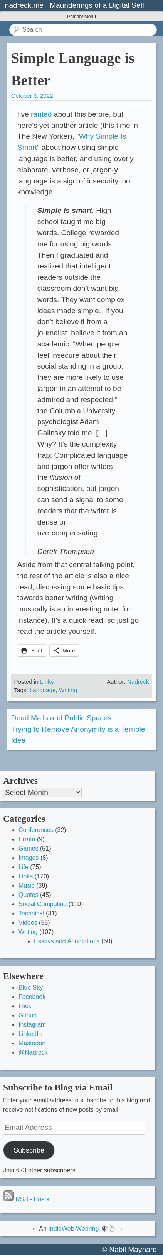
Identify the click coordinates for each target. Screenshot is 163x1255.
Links (47, 681)
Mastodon (31, 1043)
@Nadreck (33, 1052)
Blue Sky (30, 987)
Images (28, 857)
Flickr (25, 1006)
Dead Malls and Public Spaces (61, 718)
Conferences (36, 830)
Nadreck (138, 681)
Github (27, 1015)
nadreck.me (24, 5)
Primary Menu (81, 16)
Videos (27, 922)
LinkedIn (30, 1034)
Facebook (31, 996)
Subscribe (28, 1150)
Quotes (28, 895)
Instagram (32, 1024)
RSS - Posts (26, 1199)
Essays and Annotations (67, 941)
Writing (68, 690)
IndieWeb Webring (73, 1228)
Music (26, 885)
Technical (31, 913)
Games (28, 848)
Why (86, 136)
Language (43, 690)
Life (23, 867)
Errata (26, 839)
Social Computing (42, 904)
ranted (41, 114)
